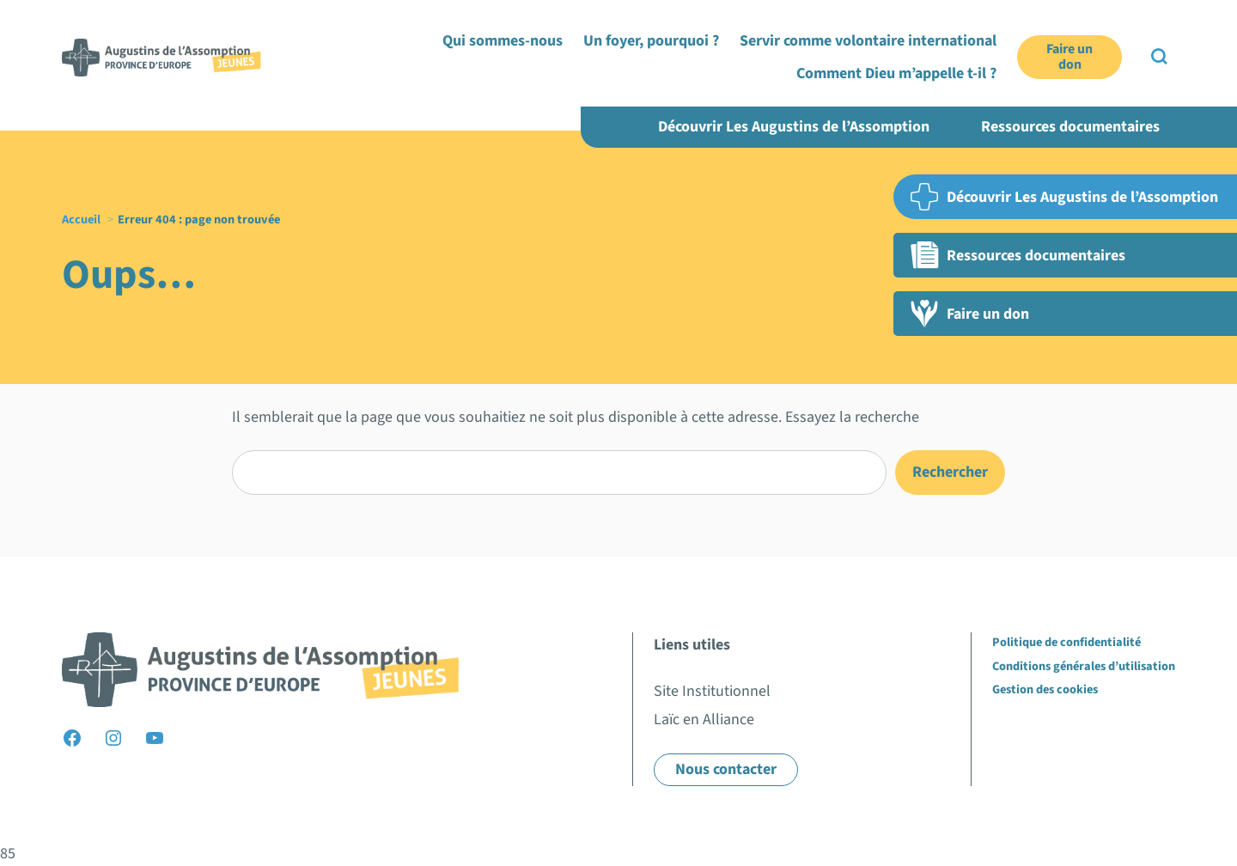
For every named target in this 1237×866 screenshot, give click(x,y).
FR (1138, 51)
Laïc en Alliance (1077, 51)
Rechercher (950, 472)
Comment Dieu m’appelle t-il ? (1048, 92)
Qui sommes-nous (536, 92)
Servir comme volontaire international (842, 92)
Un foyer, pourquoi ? (660, 92)
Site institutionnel (974, 51)
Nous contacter (726, 769)
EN (1167, 51)
